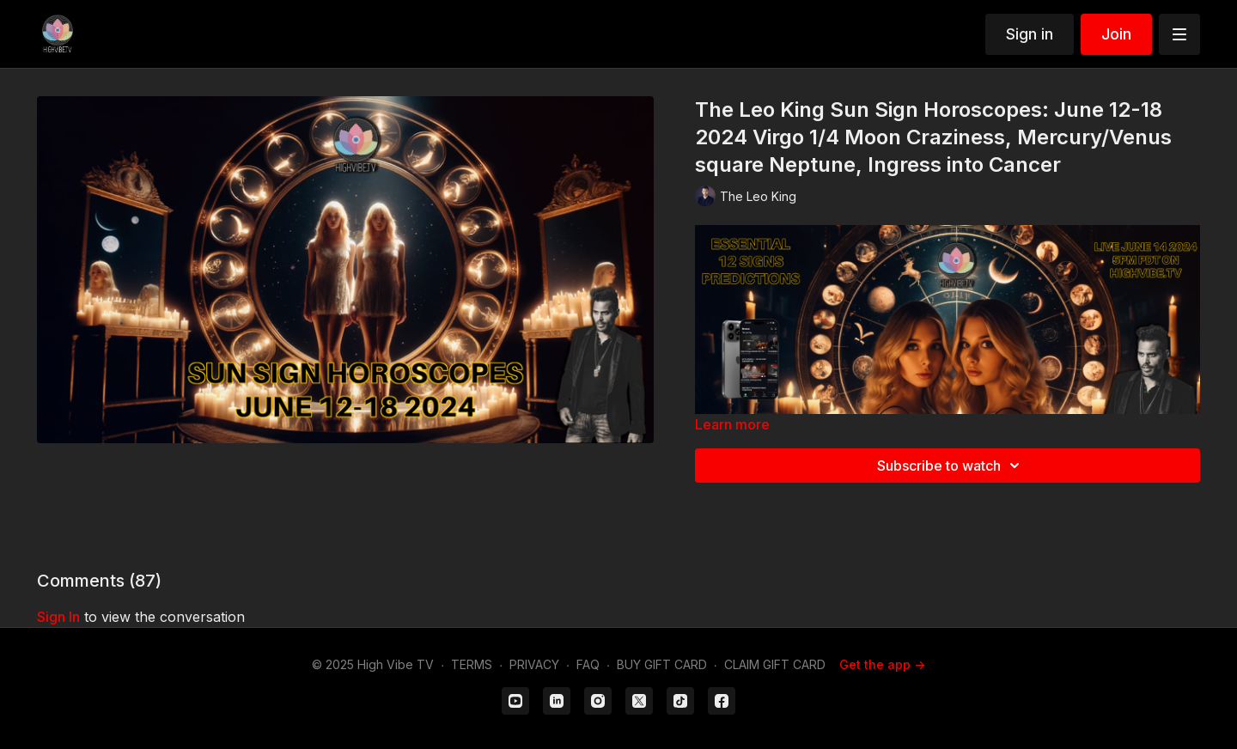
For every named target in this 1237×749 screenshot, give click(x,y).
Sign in (1029, 34)
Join (1116, 34)
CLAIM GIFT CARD (775, 664)
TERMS (471, 664)
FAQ (588, 664)
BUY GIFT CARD (662, 664)
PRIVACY (534, 664)
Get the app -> (882, 664)
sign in (58, 616)
